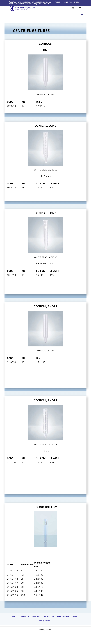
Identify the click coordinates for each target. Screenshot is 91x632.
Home (14, 617)
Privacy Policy (44, 621)
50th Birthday (63, 617)
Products (35, 617)
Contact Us (24, 617)
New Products (48, 617)
